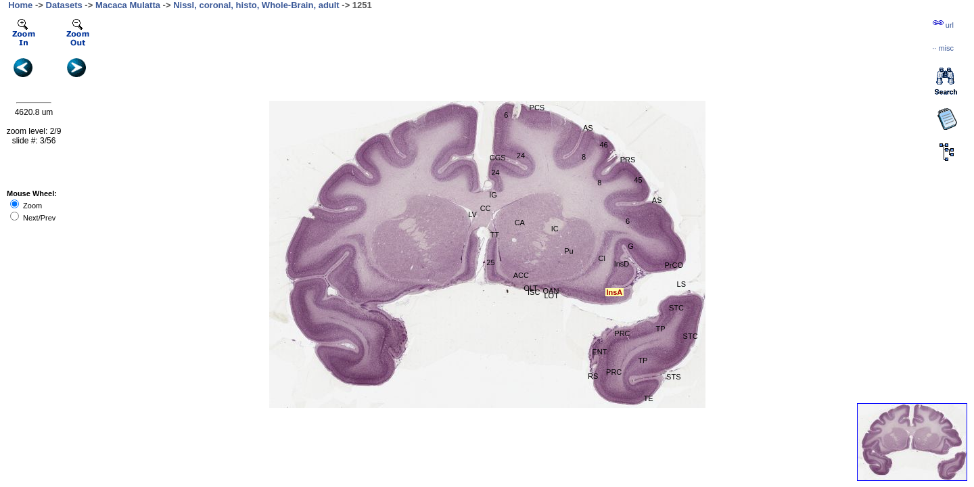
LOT (551, 296)
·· (943, 48)
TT (494, 235)
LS (681, 284)
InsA (614, 292)
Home (20, 5)
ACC (521, 275)
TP (661, 329)
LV (472, 214)
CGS (498, 158)
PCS (537, 107)
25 (490, 262)
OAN (551, 291)
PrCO (674, 265)
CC (485, 208)
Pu (568, 251)
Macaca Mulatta (127, 5)
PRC (622, 333)
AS (657, 200)
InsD (622, 264)
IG (493, 195)
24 (521, 156)
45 (638, 180)
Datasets (64, 5)
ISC (534, 292)
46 (603, 145)
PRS (628, 160)
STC (690, 336)
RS (593, 376)
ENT (599, 352)
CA (520, 222)
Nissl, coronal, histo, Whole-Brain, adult (256, 5)
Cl (601, 258)
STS (673, 377)
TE (648, 398)
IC (555, 229)
